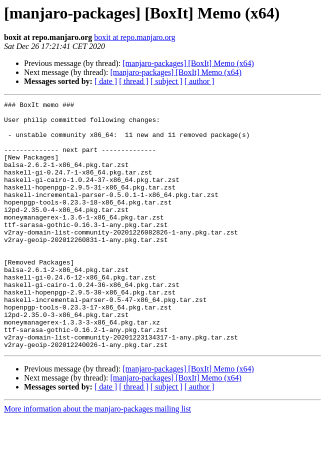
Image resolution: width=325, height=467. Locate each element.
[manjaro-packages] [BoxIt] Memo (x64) (188, 63)
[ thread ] (133, 81)
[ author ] (199, 81)
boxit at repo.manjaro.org (134, 37)
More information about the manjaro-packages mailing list (97, 458)
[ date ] (105, 81)
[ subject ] (166, 81)
